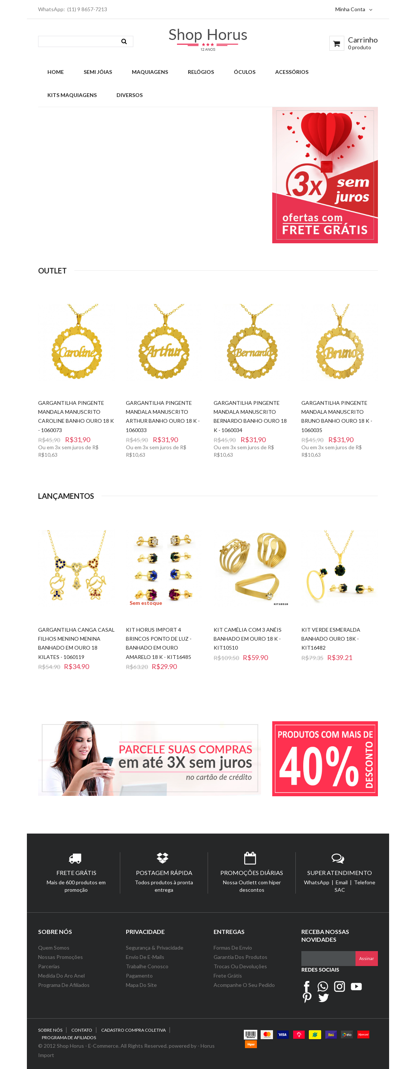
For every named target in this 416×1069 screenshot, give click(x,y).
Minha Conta (353, 9)
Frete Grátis (228, 975)
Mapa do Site (142, 985)
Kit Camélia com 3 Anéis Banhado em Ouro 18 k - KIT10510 (248, 638)
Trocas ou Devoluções (240, 966)
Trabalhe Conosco (147, 966)
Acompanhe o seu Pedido (244, 985)
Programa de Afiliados (64, 985)
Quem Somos (53, 947)
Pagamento (139, 975)
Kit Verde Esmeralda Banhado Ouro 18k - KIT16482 (330, 638)
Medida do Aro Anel (61, 975)
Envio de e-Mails (145, 957)
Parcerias (49, 966)
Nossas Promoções (60, 957)
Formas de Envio (233, 947)
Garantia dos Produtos (240, 957)
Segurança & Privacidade (154, 947)
